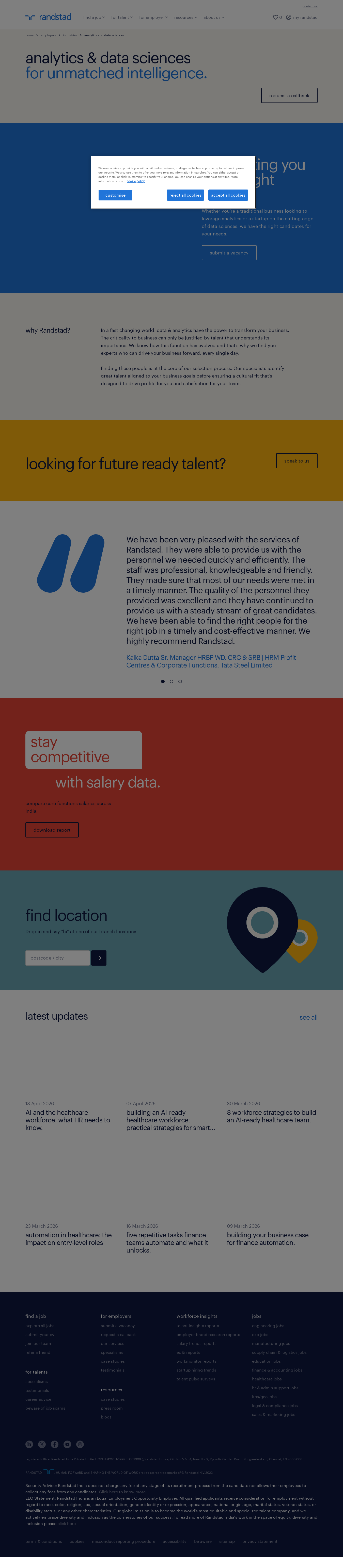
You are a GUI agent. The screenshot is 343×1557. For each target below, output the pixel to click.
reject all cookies (185, 195)
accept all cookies (228, 195)
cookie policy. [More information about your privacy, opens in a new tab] (136, 181)
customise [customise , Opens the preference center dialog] (115, 195)
